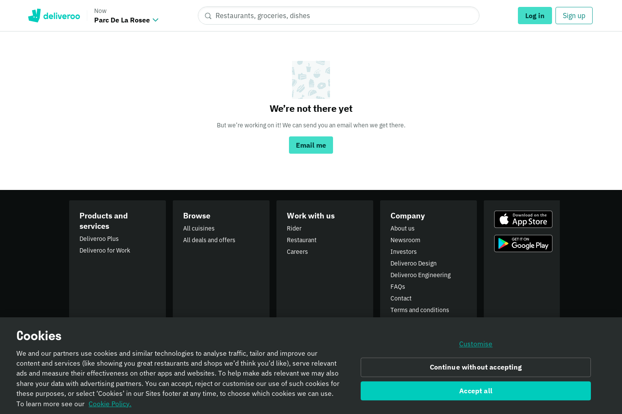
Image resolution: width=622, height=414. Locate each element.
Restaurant (302, 240)
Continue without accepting (476, 371)
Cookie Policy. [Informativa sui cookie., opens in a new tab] (110, 408)
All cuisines (199, 228)
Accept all (475, 395)
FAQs (397, 287)
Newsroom (405, 240)
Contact (401, 298)
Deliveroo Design (413, 263)
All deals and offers (209, 240)
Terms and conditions (419, 310)
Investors (403, 252)
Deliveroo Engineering (420, 275)
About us (402, 228)
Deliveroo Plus (99, 239)
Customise (475, 348)
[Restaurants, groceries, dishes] (338, 15)
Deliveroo (54, 15)
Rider (294, 228)
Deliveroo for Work (104, 250)
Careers (297, 252)
